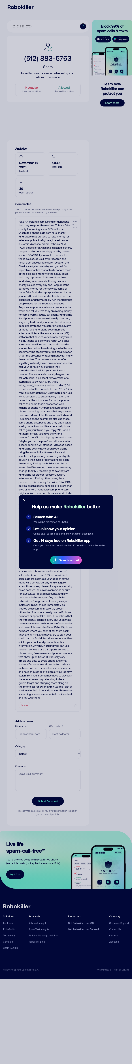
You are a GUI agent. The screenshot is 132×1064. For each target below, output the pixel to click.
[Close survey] (24, 500)
